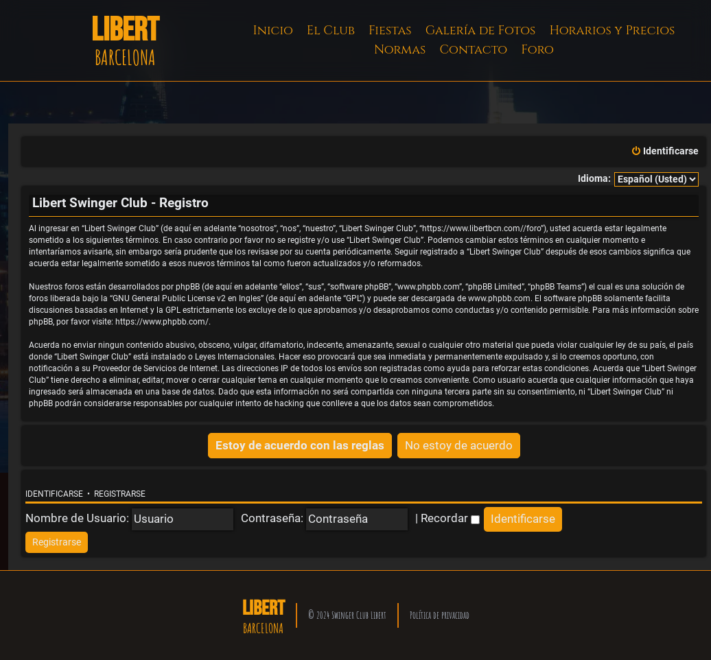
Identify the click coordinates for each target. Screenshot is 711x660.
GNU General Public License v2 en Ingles (187, 298)
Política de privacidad (439, 615)
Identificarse (54, 494)
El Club (331, 30)
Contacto (473, 49)
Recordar (450, 518)
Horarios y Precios (612, 30)
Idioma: (594, 179)
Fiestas (390, 30)
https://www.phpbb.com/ (162, 322)
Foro (537, 49)
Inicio (273, 30)
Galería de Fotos (481, 30)
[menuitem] (665, 152)
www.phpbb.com (499, 298)
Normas (400, 49)
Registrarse (119, 494)
